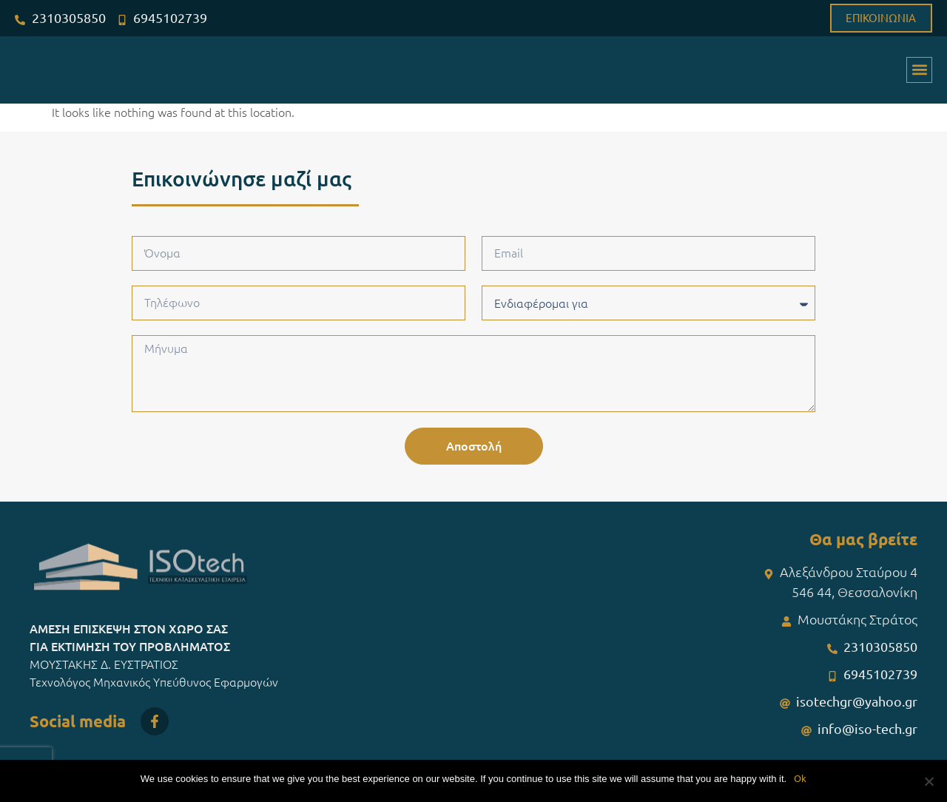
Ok (800, 778)
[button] (919, 70)
